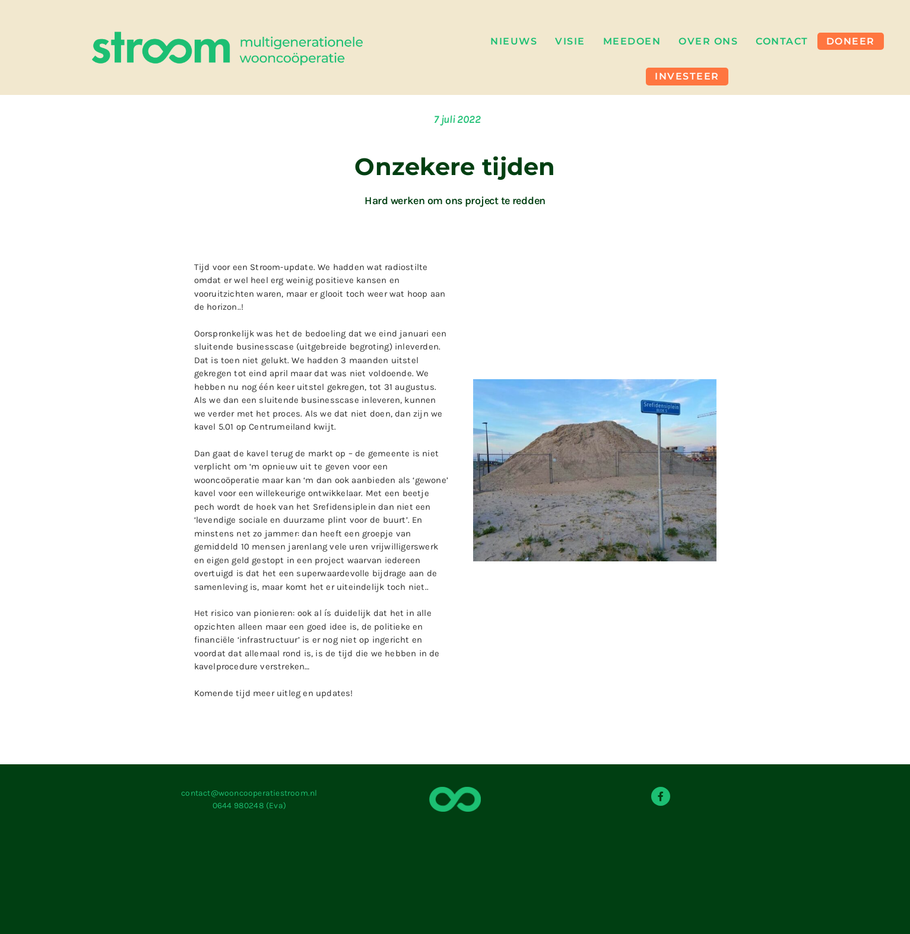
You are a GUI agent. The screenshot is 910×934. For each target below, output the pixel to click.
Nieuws (513, 39)
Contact (782, 39)
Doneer (850, 39)
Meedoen (632, 39)
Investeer (687, 71)
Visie (570, 39)
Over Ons (708, 39)
